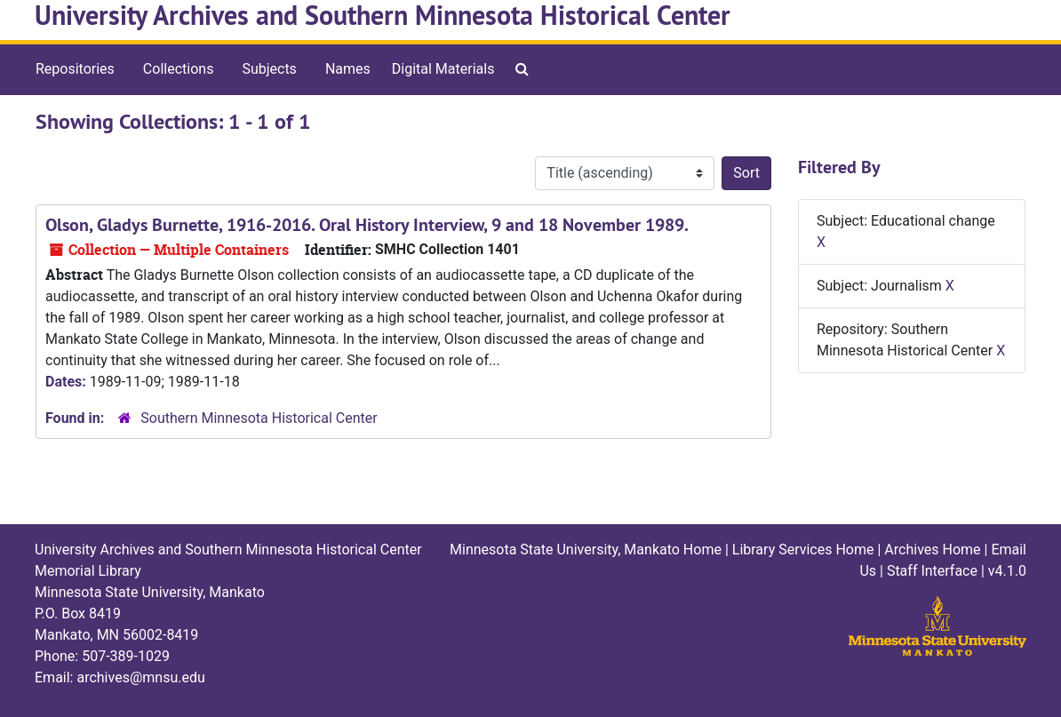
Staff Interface (932, 570)
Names (348, 68)
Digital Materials (443, 68)
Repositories (75, 68)
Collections (178, 68)
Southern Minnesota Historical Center (258, 418)
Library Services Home (803, 549)
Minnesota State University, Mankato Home (586, 549)
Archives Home (932, 549)
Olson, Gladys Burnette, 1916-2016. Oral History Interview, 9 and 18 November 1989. (367, 224)
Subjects (269, 68)
